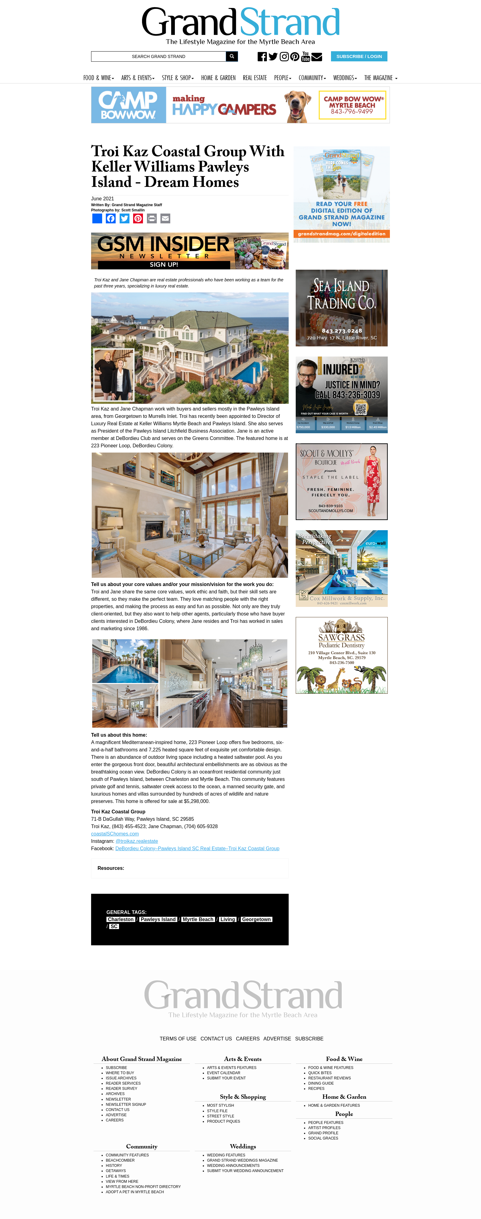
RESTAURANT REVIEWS (329, 1078)
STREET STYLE (220, 1116)
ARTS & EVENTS (138, 77)
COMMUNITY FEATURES (127, 1155)
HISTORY (114, 1165)
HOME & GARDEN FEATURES (334, 1105)
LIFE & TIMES (117, 1176)
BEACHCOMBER (120, 1160)
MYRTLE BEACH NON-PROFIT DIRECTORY (143, 1187)
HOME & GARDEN (218, 77)
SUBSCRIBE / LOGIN (359, 56)
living (228, 919)
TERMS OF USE (178, 1038)
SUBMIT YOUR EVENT (226, 1078)
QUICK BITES (320, 1073)
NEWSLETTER (118, 1099)
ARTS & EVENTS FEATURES (231, 1068)
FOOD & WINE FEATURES (330, 1068)
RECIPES (316, 1088)
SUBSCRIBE (309, 1038)
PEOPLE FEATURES (325, 1123)
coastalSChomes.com (115, 833)
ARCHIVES (115, 1094)
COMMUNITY (312, 77)
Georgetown (256, 919)
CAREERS (248, 1038)
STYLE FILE (217, 1111)
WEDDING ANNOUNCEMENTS (233, 1165)
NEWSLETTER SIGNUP (126, 1104)
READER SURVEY (121, 1088)
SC (114, 926)
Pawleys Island (158, 919)
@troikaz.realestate (137, 841)
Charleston (121, 919)
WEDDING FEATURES (226, 1155)
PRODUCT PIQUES (223, 1121)
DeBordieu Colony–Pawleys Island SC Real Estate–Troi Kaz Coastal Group (197, 848)
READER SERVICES (123, 1083)
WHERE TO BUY (120, 1073)
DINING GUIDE (321, 1083)
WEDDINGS (345, 77)
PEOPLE (282, 77)
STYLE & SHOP (178, 77)
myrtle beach (198, 919)
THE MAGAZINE (381, 77)
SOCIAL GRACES (323, 1138)
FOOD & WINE (98, 77)
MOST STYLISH (220, 1105)
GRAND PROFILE (323, 1133)
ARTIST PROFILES (324, 1128)
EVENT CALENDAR (223, 1073)
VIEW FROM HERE (122, 1181)
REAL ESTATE (255, 77)
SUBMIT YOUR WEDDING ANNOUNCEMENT (245, 1171)
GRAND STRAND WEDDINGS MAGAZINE (242, 1160)
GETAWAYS (116, 1171)
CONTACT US (216, 1038)
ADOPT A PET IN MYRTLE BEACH (135, 1192)
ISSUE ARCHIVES (121, 1078)
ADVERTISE (277, 1038)
